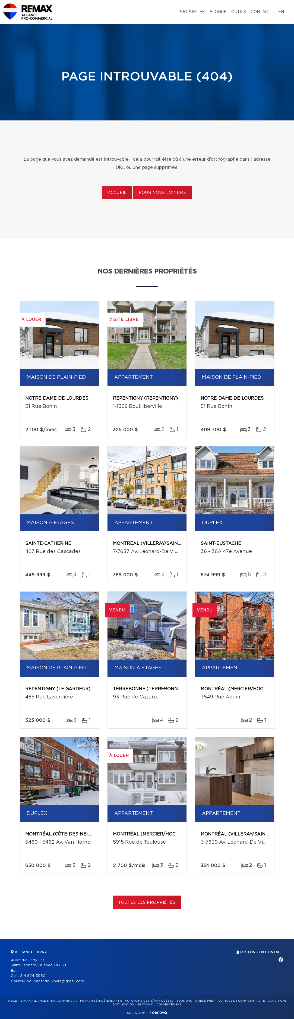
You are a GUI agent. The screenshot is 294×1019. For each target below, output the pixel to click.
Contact (260, 12)
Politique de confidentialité (241, 1000)
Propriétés (191, 12)
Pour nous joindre (162, 193)
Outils (238, 12)
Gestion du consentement (159, 1004)
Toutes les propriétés (147, 903)
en (281, 12)
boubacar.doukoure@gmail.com (55, 981)
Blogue (218, 12)
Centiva (158, 1012)
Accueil (117, 193)
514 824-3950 (33, 976)
